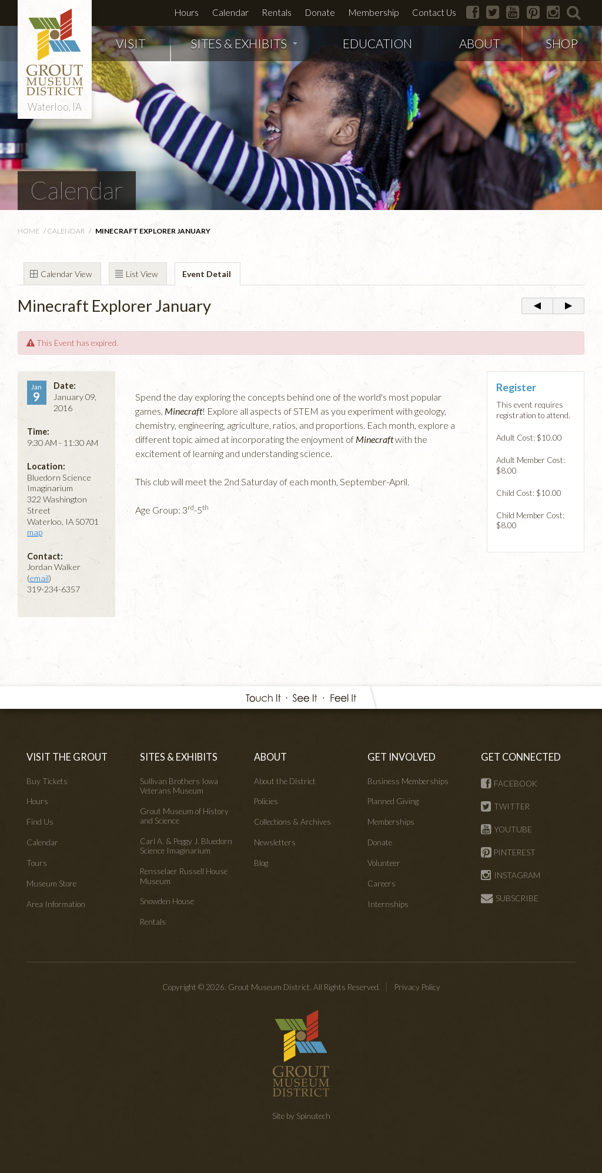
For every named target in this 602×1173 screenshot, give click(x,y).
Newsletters (275, 842)
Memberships (390, 822)
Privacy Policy (417, 987)
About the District (285, 781)
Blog (261, 863)
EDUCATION (377, 43)
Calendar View (66, 274)
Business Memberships (408, 781)
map (34, 532)
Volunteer (383, 863)
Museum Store (51, 883)
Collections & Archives (292, 822)
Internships (388, 904)
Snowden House (167, 901)
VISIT (130, 43)
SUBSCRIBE (510, 898)
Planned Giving (393, 801)
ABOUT (479, 43)
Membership (374, 12)
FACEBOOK (509, 783)
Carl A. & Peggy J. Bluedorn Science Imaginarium (186, 846)
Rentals (277, 12)
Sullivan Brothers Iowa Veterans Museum (179, 786)
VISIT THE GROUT (67, 756)
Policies (266, 801)
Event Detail (206, 274)
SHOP (562, 43)
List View (142, 274)
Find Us (39, 822)
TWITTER (505, 806)
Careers (381, 883)
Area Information (55, 904)
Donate (320, 12)
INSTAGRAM (510, 875)
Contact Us (434, 12)
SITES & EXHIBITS (243, 43)
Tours (36, 863)
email (39, 578)
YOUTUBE (506, 829)
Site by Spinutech (301, 1116)
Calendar (230, 12)
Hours (187, 12)
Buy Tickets (47, 781)
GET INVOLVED (401, 756)
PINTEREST (508, 852)
